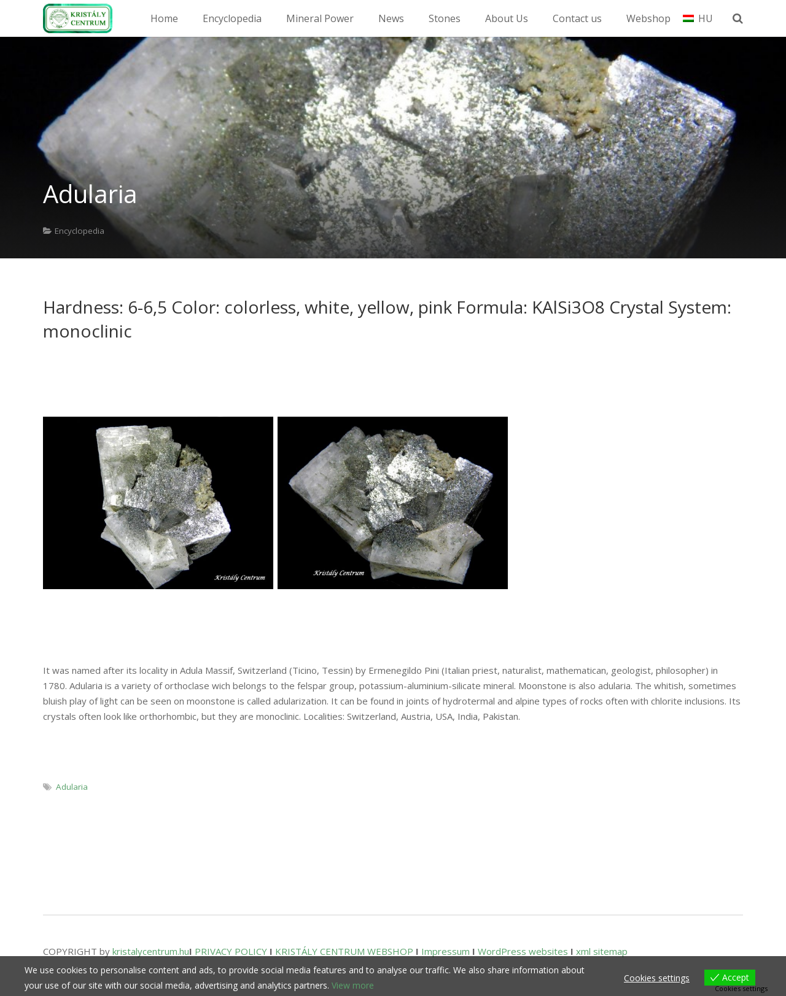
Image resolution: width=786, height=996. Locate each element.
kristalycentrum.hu (150, 951)
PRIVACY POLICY (231, 951)
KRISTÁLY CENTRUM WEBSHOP (344, 951)
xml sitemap (602, 951)
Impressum (445, 951)
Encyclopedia (79, 230)
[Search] (741, 18)
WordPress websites (523, 951)
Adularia (72, 786)
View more (353, 985)
